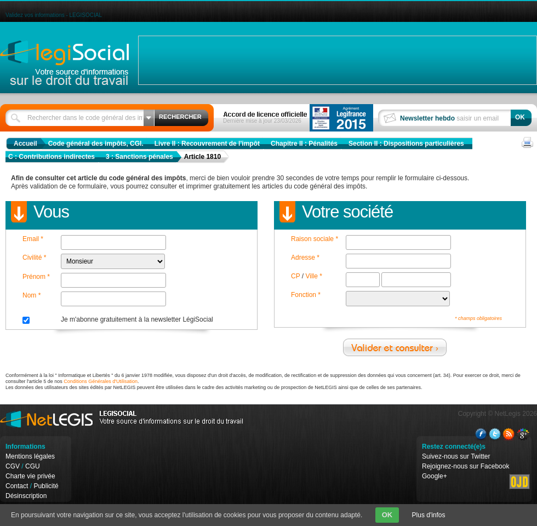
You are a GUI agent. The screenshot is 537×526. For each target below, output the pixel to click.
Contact (16, 486)
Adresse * (305, 257)
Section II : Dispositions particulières (406, 143)
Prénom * (36, 277)
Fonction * (306, 295)
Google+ (434, 476)
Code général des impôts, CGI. (96, 143)
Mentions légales (30, 456)
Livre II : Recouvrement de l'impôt (207, 143)
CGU (32, 466)
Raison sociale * (314, 239)
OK (387, 515)
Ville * (313, 276)
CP (295, 276)
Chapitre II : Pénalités (304, 143)
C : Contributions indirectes (51, 157)
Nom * (31, 295)
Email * (32, 239)
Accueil (25, 143)
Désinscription (26, 496)
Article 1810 (202, 157)
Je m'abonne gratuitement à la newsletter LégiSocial (137, 319)
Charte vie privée (30, 476)
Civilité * (34, 257)
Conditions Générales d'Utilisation (101, 381)
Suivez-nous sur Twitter (456, 456)
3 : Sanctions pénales (139, 157)
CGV (12, 466)
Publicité (45, 486)
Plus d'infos (428, 515)
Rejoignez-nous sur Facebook (465, 466)
